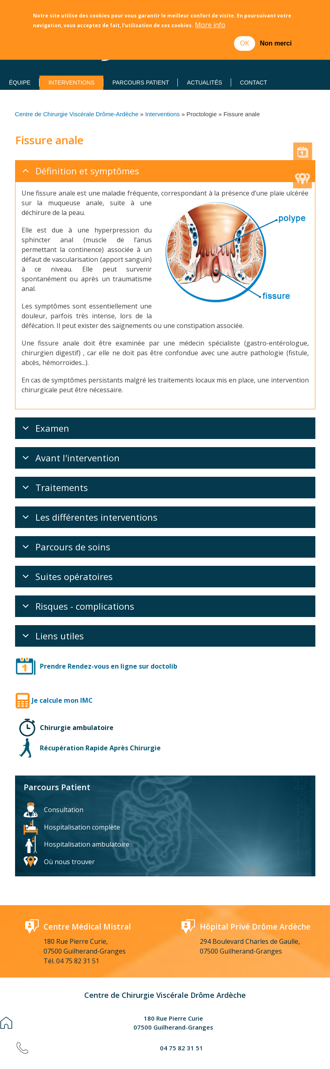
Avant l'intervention (70, 440)
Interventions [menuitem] (71, 82)
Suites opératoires (66, 559)
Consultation (63, 790)
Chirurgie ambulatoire (77, 708)
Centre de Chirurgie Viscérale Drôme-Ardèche (77, 114)
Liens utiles (52, 618)
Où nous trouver (69, 842)
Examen (44, 410)
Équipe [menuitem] (20, 82)
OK (244, 42)
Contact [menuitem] (253, 82)
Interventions (162, 114)
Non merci (276, 42)
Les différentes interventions (88, 499)
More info (210, 25)
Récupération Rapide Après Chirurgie (100, 728)
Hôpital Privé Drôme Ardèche (256, 907)
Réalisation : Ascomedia (194, 1053)
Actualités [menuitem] (204, 82)
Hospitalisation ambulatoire (86, 824)
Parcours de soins (65, 529)
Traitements (54, 470)
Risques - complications (77, 589)
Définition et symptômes (79, 173)
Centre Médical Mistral (87, 907)
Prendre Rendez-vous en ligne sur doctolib (108, 646)
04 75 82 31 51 (77, 941)
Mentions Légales (126, 1053)
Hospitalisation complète (82, 807)
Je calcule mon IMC (62, 680)
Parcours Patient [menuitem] (140, 82)
